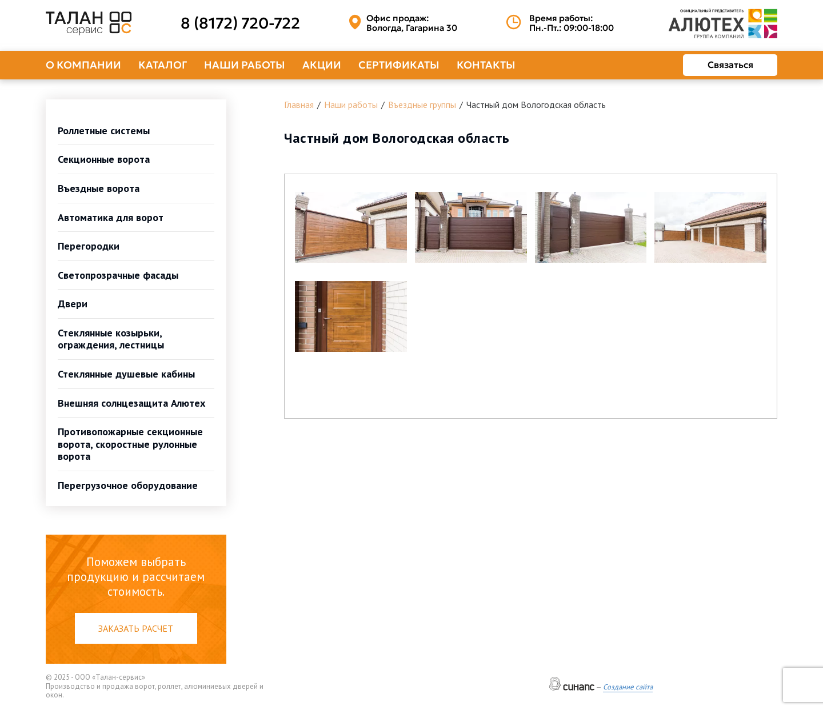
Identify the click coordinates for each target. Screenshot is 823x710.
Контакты (486, 64)
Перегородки (88, 245)
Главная (299, 104)
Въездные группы (422, 104)
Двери (72, 303)
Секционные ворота (104, 159)
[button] (351, 227)
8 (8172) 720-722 (240, 23)
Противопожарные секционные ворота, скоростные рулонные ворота (130, 444)
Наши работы (244, 64)
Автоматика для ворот (110, 217)
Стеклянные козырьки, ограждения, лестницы (111, 339)
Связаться (730, 64)
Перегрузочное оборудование (128, 485)
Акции (321, 64)
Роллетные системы (104, 130)
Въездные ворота (98, 188)
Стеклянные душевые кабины (126, 373)
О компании (83, 64)
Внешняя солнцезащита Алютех (131, 403)
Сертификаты (399, 64)
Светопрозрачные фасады (118, 275)
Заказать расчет (135, 628)
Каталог (162, 64)
